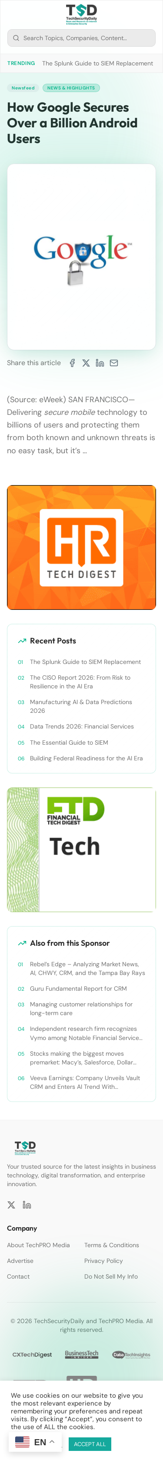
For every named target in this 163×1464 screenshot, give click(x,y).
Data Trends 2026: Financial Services (82, 726)
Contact (18, 1276)
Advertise (20, 1261)
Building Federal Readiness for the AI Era (86, 758)
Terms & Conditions (111, 1245)
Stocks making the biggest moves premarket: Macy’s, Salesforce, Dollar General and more (81, 1058)
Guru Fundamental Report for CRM (78, 988)
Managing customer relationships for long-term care (81, 1008)
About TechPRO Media (38, 1245)
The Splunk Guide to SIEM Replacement (97, 63)
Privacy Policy (103, 1261)
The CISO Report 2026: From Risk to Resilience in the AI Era (80, 682)
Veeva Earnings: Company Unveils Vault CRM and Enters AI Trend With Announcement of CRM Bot (85, 1082)
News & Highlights (71, 88)
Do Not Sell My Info (111, 1276)
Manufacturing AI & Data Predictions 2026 (81, 706)
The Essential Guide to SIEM (69, 742)
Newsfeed (23, 88)
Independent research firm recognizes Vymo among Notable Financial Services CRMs (86, 1033)
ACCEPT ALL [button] (90, 1444)
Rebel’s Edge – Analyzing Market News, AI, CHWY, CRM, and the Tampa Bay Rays (87, 968)
